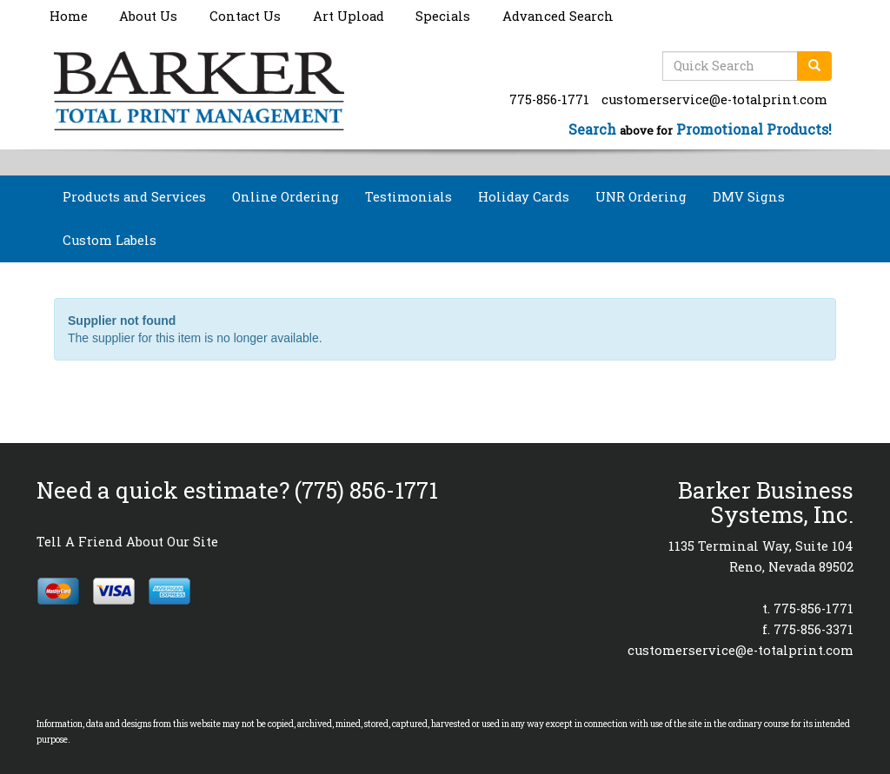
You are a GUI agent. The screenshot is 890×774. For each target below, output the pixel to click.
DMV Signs (749, 197)
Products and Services (134, 197)
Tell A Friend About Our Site (127, 541)
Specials (442, 16)
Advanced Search (558, 16)
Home (69, 16)
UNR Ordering (641, 197)
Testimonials (408, 197)
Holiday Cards (523, 197)
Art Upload (348, 16)
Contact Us (245, 16)
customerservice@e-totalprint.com (714, 99)
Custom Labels (109, 240)
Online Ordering (285, 197)
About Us (148, 16)
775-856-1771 (549, 99)
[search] (814, 66)
